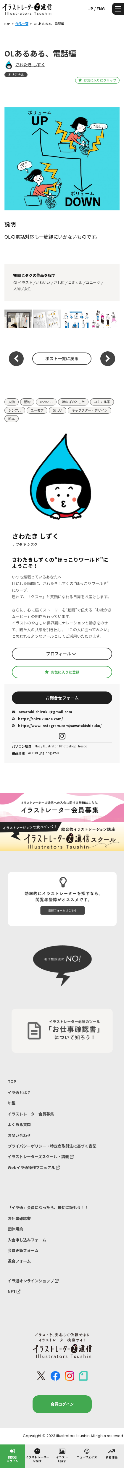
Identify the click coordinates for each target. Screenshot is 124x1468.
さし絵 (59, 282)
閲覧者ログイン (12, 1455)
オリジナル (16, 74)
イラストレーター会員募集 (31, 1114)
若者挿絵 (104, 318)
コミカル (75, 282)
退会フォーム (19, 1261)
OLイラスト (22, 282)
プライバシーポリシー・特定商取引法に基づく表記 (52, 1146)
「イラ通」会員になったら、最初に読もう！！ (48, 1207)
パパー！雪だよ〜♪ (17, 318)
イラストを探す (62, 1455)
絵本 (11, 418)
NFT (14, 1291)
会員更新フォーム (23, 1250)
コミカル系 (102, 401)
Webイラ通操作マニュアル (34, 1167)
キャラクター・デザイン (89, 410)
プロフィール (61, 653)
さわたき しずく (30, 64)
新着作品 (111, 1453)
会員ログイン (62, 1404)
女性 (27, 288)
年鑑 (11, 1103)
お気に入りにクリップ (97, 80)
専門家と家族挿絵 (76, 318)
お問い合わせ (19, 1135)
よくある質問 (19, 1124)
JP (90, 8)
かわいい (43, 282)
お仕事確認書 (19, 1218)
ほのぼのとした (73, 401)
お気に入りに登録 (62, 672)
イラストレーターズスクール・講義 (41, 1156)
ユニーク (93, 282)
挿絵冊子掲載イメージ (46, 318)
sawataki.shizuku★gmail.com (42, 711)
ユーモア (37, 410)
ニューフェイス (87, 1453)
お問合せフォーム (62, 698)
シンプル (14, 410)
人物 (16, 288)
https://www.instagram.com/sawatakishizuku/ (57, 725)
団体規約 (15, 1229)
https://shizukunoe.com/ (37, 718)
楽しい (57, 410)
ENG (100, 8)
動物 (27, 401)
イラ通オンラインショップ (33, 1281)
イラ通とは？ (19, 1092)
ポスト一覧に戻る (61, 358)
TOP (12, 1081)
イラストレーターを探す (37, 1455)
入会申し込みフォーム (27, 1240)
